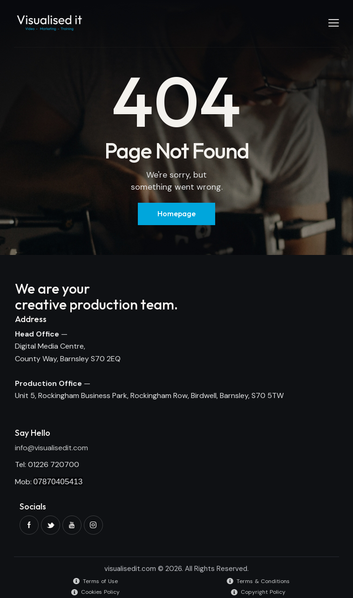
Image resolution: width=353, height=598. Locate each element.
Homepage (176, 213)
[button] (333, 23)
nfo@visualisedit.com (52, 448)
